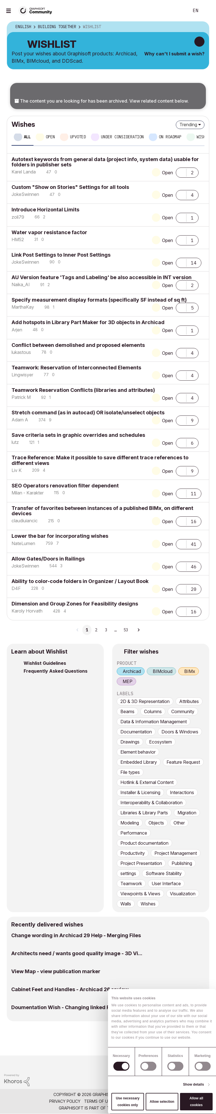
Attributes (189, 701)
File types (130, 772)
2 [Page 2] (96, 629)
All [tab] (27, 136)
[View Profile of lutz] (15, 442)
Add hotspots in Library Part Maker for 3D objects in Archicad (88, 322)
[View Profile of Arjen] (17, 330)
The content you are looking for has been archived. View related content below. (101, 101)
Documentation (136, 732)
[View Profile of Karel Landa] (24, 172)
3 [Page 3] (106, 629)
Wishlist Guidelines (45, 663)
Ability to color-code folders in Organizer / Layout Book (80, 581)
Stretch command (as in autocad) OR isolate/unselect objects (88, 412)
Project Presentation (141, 863)
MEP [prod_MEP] (127, 681)
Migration (186, 812)
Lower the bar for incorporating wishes (60, 536)
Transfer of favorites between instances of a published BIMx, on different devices (102, 510)
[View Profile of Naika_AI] (21, 284)
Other (179, 823)
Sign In (207, 10)
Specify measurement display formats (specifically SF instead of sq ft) (99, 300)
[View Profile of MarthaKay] (23, 307)
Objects (156, 823)
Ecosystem (160, 742)
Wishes (148, 904)
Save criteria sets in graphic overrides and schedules (78, 435)
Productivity (132, 853)
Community (182, 711)
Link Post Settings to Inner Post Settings (61, 255)
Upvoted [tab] (78, 136)
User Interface (166, 883)
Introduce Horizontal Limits (45, 210)
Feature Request (183, 762)
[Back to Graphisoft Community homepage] (37, 10)
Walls (125, 904)
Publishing (182, 863)
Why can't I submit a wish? (174, 54)
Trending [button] (188, 124)
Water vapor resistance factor (49, 232)
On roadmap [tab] (170, 136)
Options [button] (201, 27)
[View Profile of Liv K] (17, 470)
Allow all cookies (196, 1101)
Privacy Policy (64, 1101)
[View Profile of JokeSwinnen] (25, 194)
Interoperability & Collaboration (151, 802)
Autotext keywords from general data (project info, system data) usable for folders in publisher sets (105, 162)
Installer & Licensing (140, 792)
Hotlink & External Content (147, 782)
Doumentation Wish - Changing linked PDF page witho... (80, 1007)
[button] (181, 172)
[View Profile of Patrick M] (21, 397)
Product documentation (144, 843)
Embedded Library (138, 762)
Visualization (182, 893)
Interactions (182, 792)
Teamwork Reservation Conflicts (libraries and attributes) (83, 390)
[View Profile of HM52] (18, 239)
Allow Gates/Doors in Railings (48, 559)
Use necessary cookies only (128, 1101)
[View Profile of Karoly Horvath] (27, 611)
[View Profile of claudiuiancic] (25, 520)
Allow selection (162, 1102)
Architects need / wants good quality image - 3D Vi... (76, 953)
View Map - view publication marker (55, 971)
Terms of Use (98, 1101)
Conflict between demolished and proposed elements (78, 345)
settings (128, 873)
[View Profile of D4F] (16, 588)
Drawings (130, 742)
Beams (127, 711)
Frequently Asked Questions (55, 671)
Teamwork (131, 883)
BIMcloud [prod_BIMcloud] (162, 671)
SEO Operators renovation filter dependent (65, 486)
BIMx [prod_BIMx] (189, 671)
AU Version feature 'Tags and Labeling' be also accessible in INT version (102, 277)
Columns (153, 711)
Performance (133, 833)
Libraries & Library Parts (144, 812)
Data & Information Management (153, 721)
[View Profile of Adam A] (20, 419)
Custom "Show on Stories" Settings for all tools (70, 187)
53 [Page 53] (125, 629)
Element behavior (138, 752)
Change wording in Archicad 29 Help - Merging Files (76, 935)
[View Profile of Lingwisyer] (22, 375)
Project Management (175, 853)
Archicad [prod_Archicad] (132, 671)
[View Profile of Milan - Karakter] (28, 493)
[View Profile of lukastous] (21, 352)
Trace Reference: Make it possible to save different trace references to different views (100, 460)
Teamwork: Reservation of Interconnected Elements (76, 367)
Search (178, 10)
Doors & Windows (179, 732)
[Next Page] (138, 630)
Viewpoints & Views (140, 893)
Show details (193, 1084)
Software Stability (164, 873)
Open (167, 172)
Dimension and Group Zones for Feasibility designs (75, 604)
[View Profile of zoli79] (18, 217)
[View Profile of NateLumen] (23, 543)
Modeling (129, 823)
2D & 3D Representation (145, 701)
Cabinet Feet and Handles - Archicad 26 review (70, 989)
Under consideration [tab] (122, 136)
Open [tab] (50, 136)
